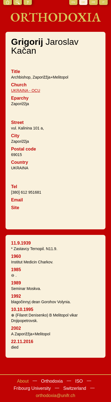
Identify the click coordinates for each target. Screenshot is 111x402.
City (15, 135)
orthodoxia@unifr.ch (55, 395)
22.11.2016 (22, 341)
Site (15, 207)
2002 (16, 328)
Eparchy (20, 98)
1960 (16, 256)
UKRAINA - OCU (25, 90)
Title (15, 71)
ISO (79, 381)
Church (19, 84)
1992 (16, 296)
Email (17, 200)
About (23, 381)
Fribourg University (32, 388)
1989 (16, 283)
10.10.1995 (22, 309)
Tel (14, 186)
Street (17, 122)
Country (19, 162)
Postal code (23, 149)
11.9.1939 (21, 243)
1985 (16, 269)
